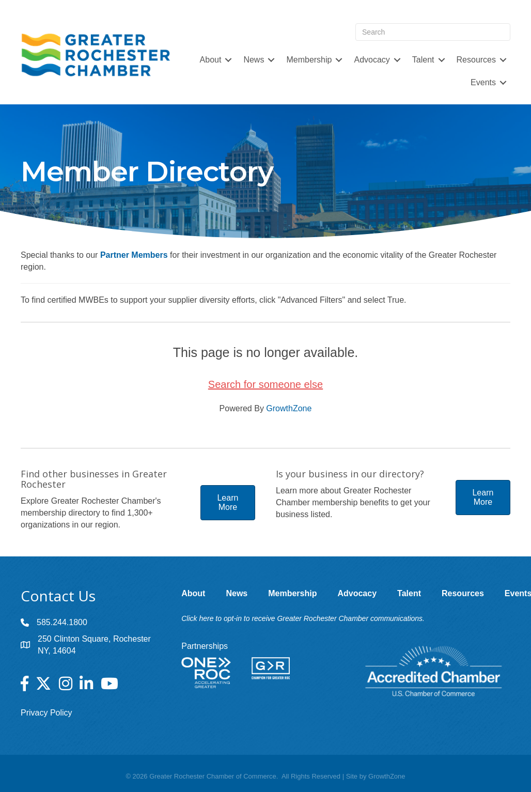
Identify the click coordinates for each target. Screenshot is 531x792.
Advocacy (371, 59)
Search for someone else (265, 384)
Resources (476, 59)
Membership (309, 59)
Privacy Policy (46, 712)
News (253, 59)
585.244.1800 (62, 622)
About (211, 59)
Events (483, 82)
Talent (423, 59)
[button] (227, 502)
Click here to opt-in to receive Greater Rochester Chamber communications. (303, 618)
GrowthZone (288, 408)
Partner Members (134, 255)
